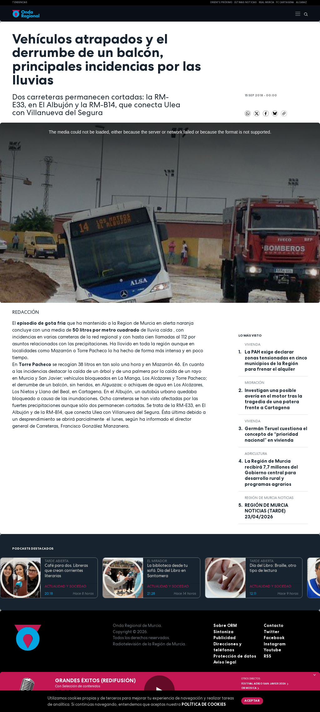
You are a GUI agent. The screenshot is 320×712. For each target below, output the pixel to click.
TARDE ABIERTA (56, 561)
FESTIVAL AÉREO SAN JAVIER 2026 (265, 683)
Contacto (273, 625)
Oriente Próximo (221, 2)
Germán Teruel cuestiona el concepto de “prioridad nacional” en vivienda (276, 434)
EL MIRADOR (157, 561)
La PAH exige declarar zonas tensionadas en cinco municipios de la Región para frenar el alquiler (276, 360)
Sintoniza (223, 631)
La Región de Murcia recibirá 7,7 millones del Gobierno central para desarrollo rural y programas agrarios (271, 472)
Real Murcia (266, 2)
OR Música (250, 687)
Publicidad (224, 637)
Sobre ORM (225, 625)
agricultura (256, 453)
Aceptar (252, 700)
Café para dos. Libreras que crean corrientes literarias (66, 570)
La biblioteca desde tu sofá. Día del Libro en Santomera (167, 570)
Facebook (274, 637)
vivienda (252, 344)
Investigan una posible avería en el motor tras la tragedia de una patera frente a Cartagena (273, 399)
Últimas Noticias (245, 2)
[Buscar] (304, 13)
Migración (254, 382)
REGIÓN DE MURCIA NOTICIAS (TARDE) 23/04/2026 (266, 511)
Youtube (272, 649)
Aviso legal (224, 661)
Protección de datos (234, 656)
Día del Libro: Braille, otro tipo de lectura (273, 568)
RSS (267, 656)
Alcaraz (301, 2)
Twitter (271, 631)
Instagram (275, 643)
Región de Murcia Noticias (269, 498)
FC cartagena (285, 2)
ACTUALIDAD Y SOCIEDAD (65, 586)
